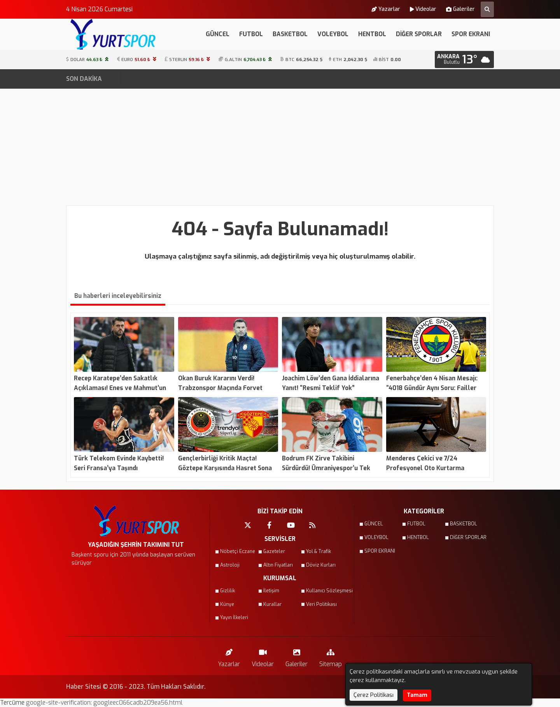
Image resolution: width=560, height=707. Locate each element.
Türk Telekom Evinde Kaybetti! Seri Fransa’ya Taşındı (396, 79)
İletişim (271, 591)
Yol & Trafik (318, 551)
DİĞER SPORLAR (419, 34)
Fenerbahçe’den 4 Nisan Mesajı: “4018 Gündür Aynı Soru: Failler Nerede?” (202, 79)
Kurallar (272, 604)
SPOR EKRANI (471, 34)
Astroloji (230, 565)
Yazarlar (385, 9)
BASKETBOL (290, 34)
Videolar (423, 9)
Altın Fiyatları (278, 565)
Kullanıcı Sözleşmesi (325, 591)
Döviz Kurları (321, 565)
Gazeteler (274, 551)
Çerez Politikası (374, 695)
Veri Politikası (321, 604)
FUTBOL (251, 34)
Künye (227, 604)
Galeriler (460, 9)
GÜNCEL (217, 34)
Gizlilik (227, 591)
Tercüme (13, 702)
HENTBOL (372, 34)
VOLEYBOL (332, 34)
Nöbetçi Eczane (237, 551)
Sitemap (330, 656)
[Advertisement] (280, 147)
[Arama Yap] (487, 9)
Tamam (417, 695)
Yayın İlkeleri (234, 617)
